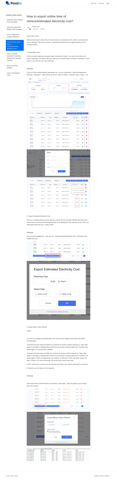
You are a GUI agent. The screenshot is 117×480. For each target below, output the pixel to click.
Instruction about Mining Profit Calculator (15, 21)
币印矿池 (93, 3)
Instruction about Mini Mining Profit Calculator (14, 28)
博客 (107, 3)
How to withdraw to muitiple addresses (13, 36)
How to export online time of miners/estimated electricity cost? (13, 45)
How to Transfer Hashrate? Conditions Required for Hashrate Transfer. (14, 57)
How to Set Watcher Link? (13, 74)
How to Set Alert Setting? (12, 67)
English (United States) (102, 476)
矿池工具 (101, 3)
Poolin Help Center (12, 476)
